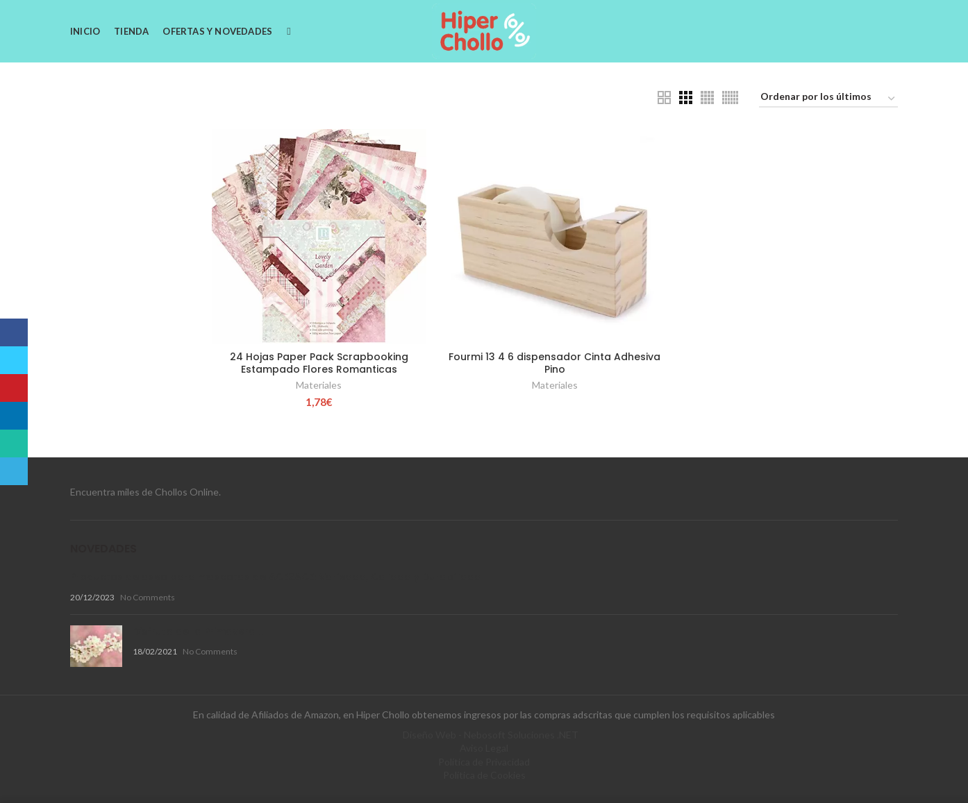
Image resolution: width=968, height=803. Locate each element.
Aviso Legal (484, 748)
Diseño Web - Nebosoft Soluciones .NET (490, 735)
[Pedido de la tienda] (828, 99)
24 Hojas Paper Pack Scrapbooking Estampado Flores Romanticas (319, 362)
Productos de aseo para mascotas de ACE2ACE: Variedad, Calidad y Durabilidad (275, 577)
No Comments (147, 597)
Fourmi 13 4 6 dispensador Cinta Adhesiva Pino (554, 362)
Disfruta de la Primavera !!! (200, 632)
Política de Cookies (484, 775)
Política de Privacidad (484, 762)
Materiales (319, 385)
